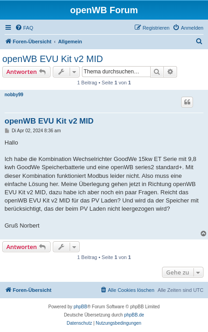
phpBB (80, 306)
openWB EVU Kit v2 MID (52, 59)
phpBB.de (134, 314)
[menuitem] (24, 27)
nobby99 (14, 94)
